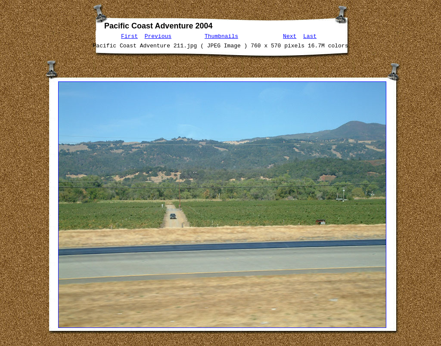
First (129, 36)
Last (310, 36)
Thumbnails (221, 36)
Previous (158, 36)
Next (289, 36)
